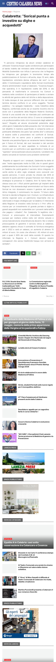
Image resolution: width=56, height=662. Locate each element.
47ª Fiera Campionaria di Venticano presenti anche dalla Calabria (32, 398)
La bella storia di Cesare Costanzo (32, 348)
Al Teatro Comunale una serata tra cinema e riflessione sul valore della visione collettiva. (35, 567)
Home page (7, 12)
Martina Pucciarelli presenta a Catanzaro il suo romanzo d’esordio (35, 591)
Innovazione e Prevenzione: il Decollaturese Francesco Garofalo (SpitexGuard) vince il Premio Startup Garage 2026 (33, 363)
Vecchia (49, 296)
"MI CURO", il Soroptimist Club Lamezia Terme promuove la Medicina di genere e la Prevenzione (35, 436)
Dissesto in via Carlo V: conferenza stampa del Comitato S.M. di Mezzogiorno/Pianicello (35, 555)
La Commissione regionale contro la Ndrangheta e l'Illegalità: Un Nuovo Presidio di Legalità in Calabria (41, 284)
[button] (3, 4)
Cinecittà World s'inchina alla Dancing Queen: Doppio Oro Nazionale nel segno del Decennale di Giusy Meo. (34, 338)
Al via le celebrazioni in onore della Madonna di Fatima (32, 373)
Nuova (6, 296)
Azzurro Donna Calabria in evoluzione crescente (33, 423)
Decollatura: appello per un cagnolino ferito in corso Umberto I (33, 410)
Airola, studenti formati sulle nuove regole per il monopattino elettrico (35, 386)
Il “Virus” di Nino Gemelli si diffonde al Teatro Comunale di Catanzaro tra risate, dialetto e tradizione (35, 579)
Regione (16, 12)
